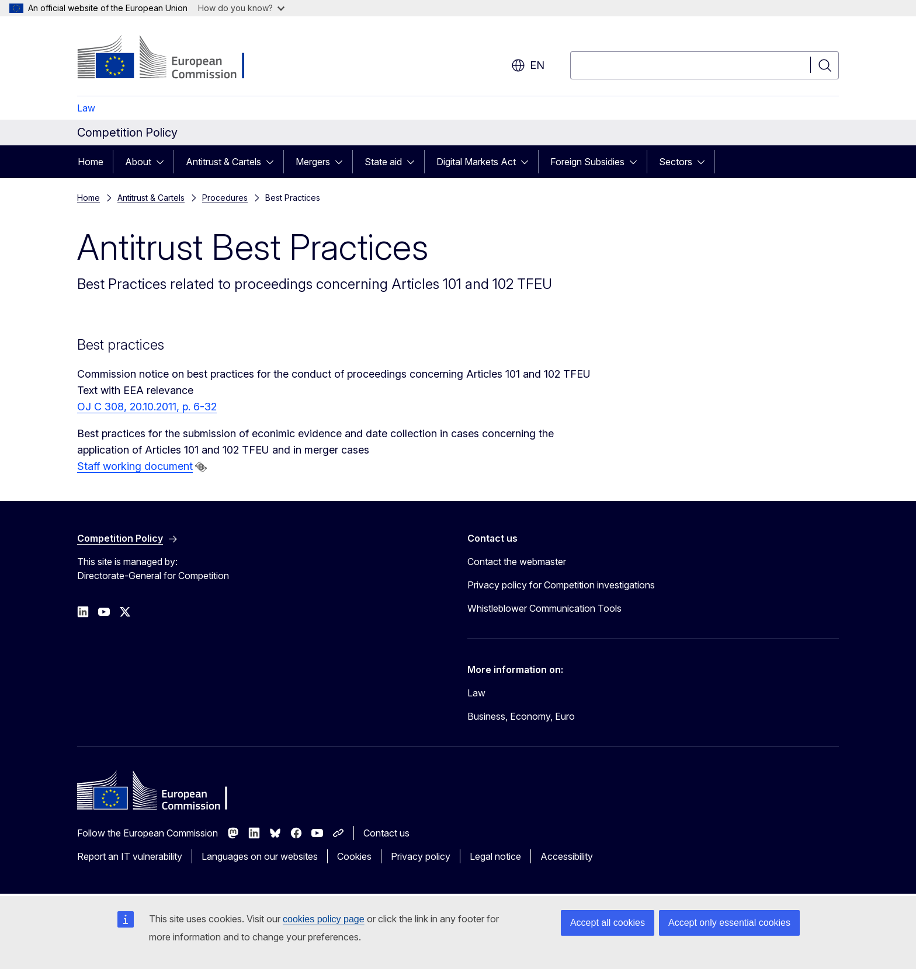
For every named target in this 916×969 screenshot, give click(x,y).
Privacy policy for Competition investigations (561, 585)
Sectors (675, 162)
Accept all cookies (607, 923)
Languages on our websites (260, 856)
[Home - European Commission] (171, 58)
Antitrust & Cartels (223, 162)
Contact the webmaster (516, 561)
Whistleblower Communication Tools (544, 608)
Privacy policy (420, 856)
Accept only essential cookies (729, 923)
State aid (383, 162)
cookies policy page (324, 919)
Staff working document (135, 466)
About (138, 162)
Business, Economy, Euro (521, 716)
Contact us (386, 833)
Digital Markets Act (476, 162)
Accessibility (566, 856)
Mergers (313, 162)
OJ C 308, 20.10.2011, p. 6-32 (147, 406)
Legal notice (495, 856)
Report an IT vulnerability (129, 856)
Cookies (354, 856)
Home (90, 162)
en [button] (527, 65)
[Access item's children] (164, 161)
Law (86, 108)
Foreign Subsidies (587, 162)
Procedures (225, 198)
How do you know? (241, 8)
